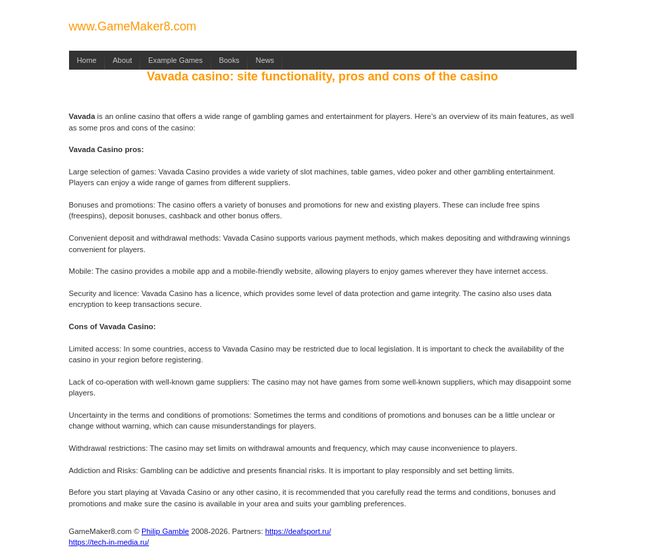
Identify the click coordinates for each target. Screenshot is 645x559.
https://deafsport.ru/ (298, 531)
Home (87, 60)
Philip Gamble (165, 531)
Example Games (175, 60)
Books (229, 60)
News (265, 60)
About (122, 60)
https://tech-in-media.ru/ (109, 542)
